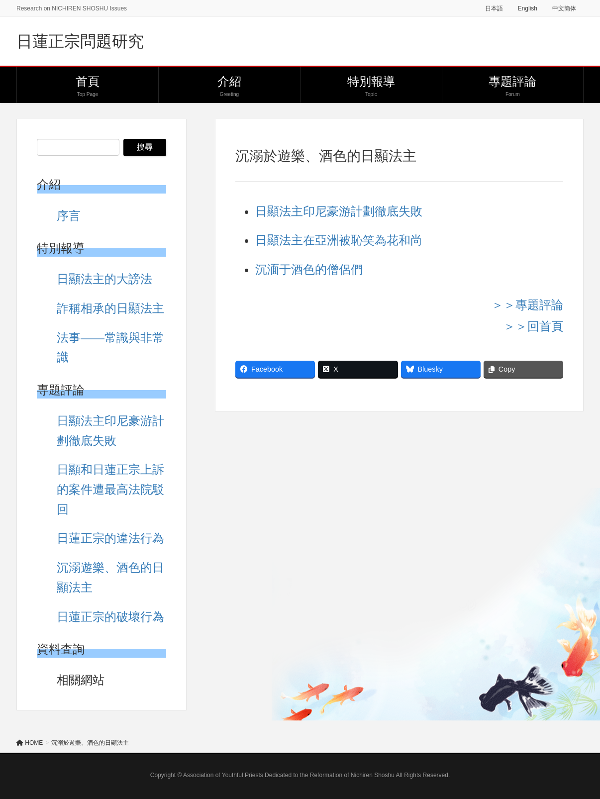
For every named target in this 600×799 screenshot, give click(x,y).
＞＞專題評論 (527, 304)
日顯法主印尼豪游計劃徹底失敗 (338, 211)
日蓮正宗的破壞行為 (110, 616)
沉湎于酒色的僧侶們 (309, 269)
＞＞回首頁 (533, 326)
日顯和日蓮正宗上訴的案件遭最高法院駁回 (110, 489)
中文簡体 (564, 8)
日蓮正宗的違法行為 (110, 538)
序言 (69, 215)
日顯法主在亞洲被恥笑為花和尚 (338, 240)
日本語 (494, 8)
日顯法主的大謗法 (104, 279)
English (527, 8)
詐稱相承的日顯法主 (110, 308)
